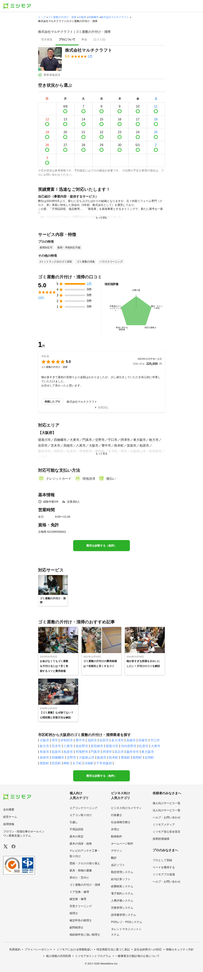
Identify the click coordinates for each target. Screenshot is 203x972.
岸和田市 (66, 740)
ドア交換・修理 (79, 891)
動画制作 (116, 836)
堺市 (55, 740)
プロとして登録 (162, 860)
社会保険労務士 (120, 822)
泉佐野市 (82, 746)
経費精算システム (122, 886)
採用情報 (8, 824)
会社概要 (8, 809)
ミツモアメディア (164, 824)
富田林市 (97, 746)
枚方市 (44, 746)
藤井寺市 (132, 751)
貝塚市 (143, 740)
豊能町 (125, 757)
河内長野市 (129, 746)
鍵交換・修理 (78, 899)
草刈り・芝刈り (79, 877)
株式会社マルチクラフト (115, 17)
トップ (42, 17)
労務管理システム (122, 907)
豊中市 (80, 740)
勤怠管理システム (122, 872)
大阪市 (44, 740)
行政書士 (116, 815)
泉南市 (44, 757)
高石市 (119, 751)
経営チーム (10, 816)
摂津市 (107, 751)
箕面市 (56, 751)
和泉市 (44, 751)
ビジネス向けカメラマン (126, 807)
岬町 (66, 763)
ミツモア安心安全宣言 (166, 831)
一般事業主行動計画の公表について (137, 956)
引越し (74, 822)
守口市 (155, 740)
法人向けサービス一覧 (166, 810)
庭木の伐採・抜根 (81, 843)
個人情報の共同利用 (58, 956)
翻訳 (114, 857)
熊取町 (44, 763)
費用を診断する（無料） (101, 545)
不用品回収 (76, 829)
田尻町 (56, 763)
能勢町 (137, 757)
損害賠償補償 (161, 838)
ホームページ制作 (122, 843)
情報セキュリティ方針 (180, 949)
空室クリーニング (81, 906)
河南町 (89, 763)
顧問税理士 (76, 927)
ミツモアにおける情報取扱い (74, 949)
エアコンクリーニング (83, 807)
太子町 (77, 763)
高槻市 (131, 740)
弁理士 (115, 829)
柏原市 (68, 751)
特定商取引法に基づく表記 (113, 949)
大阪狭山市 (87, 757)
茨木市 (56, 746)
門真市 (95, 751)
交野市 (71, 757)
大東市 (155, 746)
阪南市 (101, 757)
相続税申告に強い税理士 (85, 934)
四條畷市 (93, 17)
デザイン (116, 850)
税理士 (74, 913)
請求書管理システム (123, 914)
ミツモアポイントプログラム (93, 956)
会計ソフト (118, 864)
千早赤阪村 (104, 763)
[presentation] (47, 39)
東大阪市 (147, 751)
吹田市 (104, 740)
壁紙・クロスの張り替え (85, 863)
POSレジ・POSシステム (126, 921)
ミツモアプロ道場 (164, 874)
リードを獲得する (164, 867)
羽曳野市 (82, 751)
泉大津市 (117, 740)
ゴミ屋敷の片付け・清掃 (62, 17)
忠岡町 (149, 757)
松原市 (143, 746)
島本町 (113, 757)
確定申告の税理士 (81, 920)
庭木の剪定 (76, 836)
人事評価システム (122, 900)
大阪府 (82, 17)
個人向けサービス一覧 (166, 803)
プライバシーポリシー (38, 949)
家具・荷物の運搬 (81, 870)
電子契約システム (122, 893)
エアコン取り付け (81, 815)
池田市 (92, 740)
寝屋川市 (112, 746)
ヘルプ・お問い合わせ (166, 817)
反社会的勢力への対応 (148, 949)
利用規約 (14, 949)
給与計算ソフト (120, 879)
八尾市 (68, 746)
